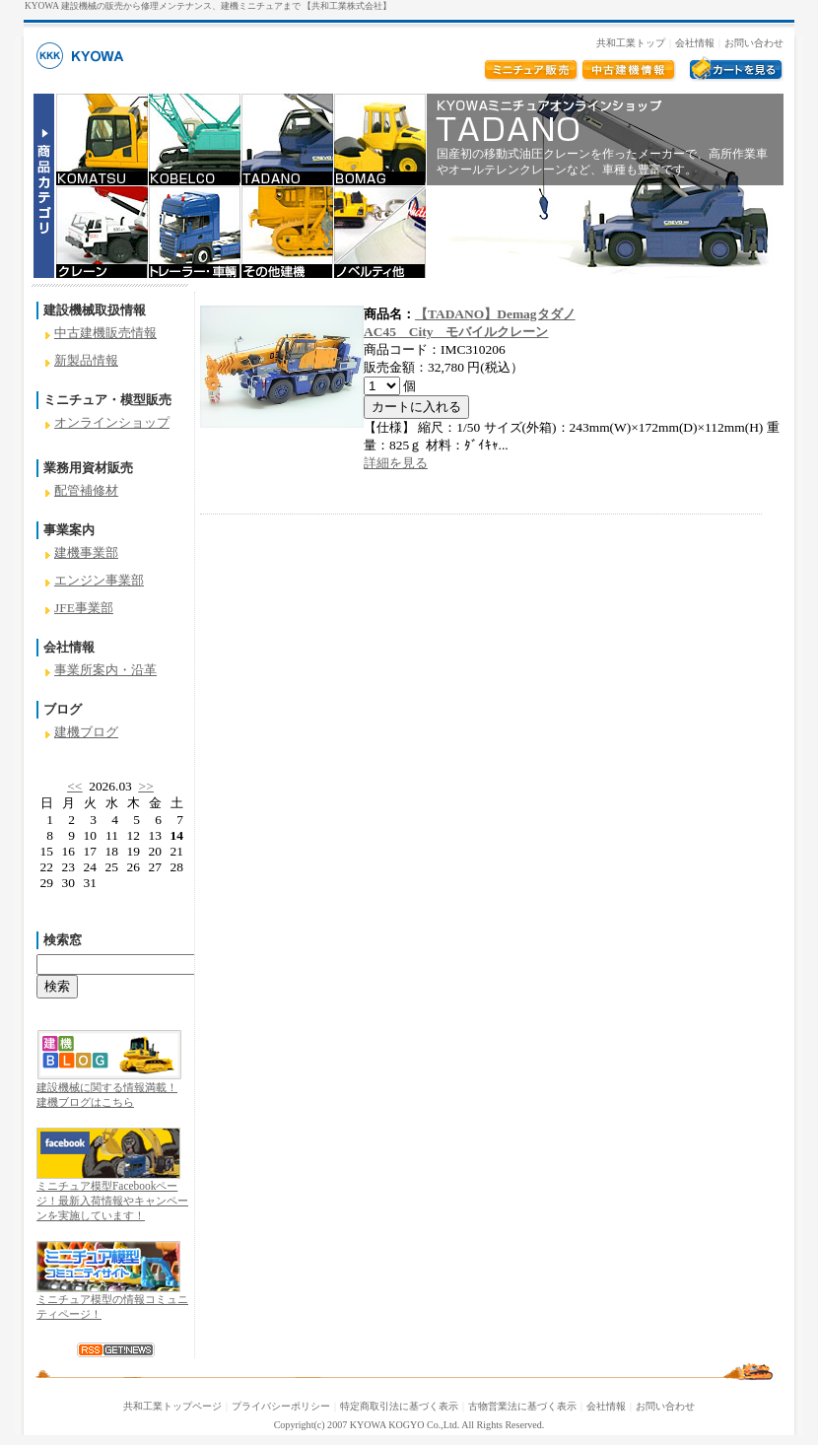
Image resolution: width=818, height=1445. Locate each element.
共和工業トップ (630, 42)
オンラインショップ (112, 422)
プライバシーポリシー (281, 1406)
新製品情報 (86, 360)
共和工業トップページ (172, 1406)
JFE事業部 (83, 607)
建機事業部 (86, 552)
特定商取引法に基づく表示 (399, 1406)
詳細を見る (396, 462)
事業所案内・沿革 (105, 669)
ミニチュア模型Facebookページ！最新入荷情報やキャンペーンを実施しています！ (112, 1200)
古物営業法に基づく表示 (522, 1406)
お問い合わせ (754, 42)
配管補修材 (86, 490)
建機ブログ (86, 731)
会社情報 (695, 42)
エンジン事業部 (99, 580)
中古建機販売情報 (105, 332)
